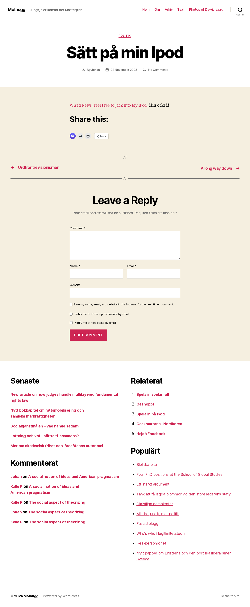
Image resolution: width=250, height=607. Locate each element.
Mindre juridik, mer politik (159, 513)
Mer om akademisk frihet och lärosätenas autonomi (59, 446)
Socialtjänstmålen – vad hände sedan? (46, 426)
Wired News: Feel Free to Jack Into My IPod (110, 105)
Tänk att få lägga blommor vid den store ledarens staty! (187, 494)
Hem (146, 9)
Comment (77, 228)
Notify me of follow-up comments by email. (101, 314)
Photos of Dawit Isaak (206, 9)
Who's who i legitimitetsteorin (163, 533)
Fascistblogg (148, 523)
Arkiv (169, 9)
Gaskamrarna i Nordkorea (160, 424)
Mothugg (17, 9)
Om (157, 9)
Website (75, 285)
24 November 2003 (124, 70)
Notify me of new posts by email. (95, 323)
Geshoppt (145, 404)
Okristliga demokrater (156, 504)
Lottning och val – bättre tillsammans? (46, 436)
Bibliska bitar (148, 464)
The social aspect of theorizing (59, 508)
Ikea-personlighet (152, 543)
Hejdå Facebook (151, 433)
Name (75, 266)
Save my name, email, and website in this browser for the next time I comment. (123, 304)
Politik (125, 36)
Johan (94, 70)
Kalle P (16, 492)
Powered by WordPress (61, 596)
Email (131, 266)
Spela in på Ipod (151, 414)
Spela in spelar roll (154, 394)
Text (180, 9)
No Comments (159, 70)
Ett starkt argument (154, 484)
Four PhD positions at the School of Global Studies (182, 474)
